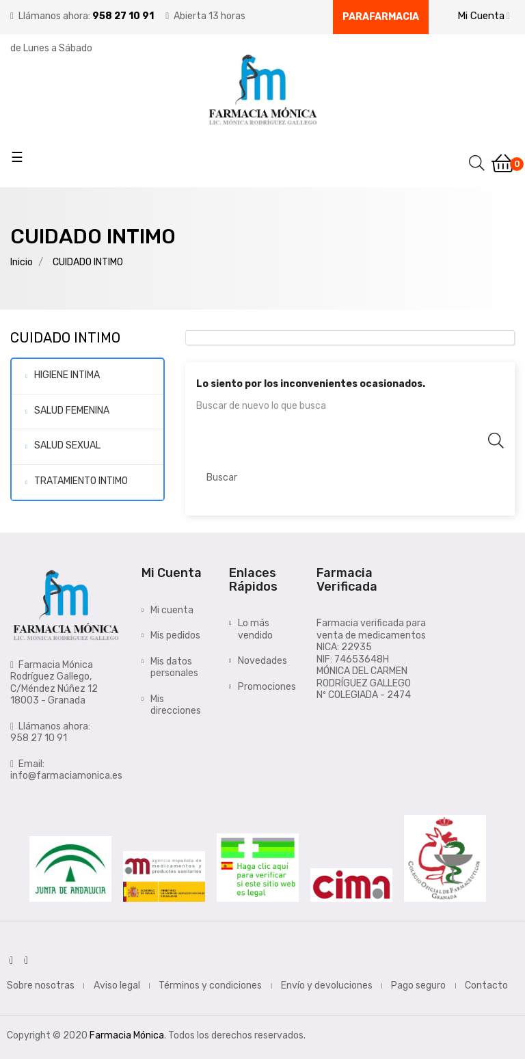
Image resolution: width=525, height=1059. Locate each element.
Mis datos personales (174, 668)
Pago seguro (418, 985)
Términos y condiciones (210, 985)
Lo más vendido (255, 629)
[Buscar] (350, 478)
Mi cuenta (171, 610)
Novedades (262, 661)
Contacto (486, 985)
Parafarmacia (380, 17)
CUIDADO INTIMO (65, 338)
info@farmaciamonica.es (66, 775)
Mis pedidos (175, 635)
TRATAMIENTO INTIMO (81, 481)
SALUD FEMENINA (71, 410)
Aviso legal (117, 985)
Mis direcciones (175, 705)
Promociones (267, 687)
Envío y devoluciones (327, 985)
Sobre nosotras (41, 985)
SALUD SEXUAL (67, 445)
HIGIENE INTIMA (67, 375)
